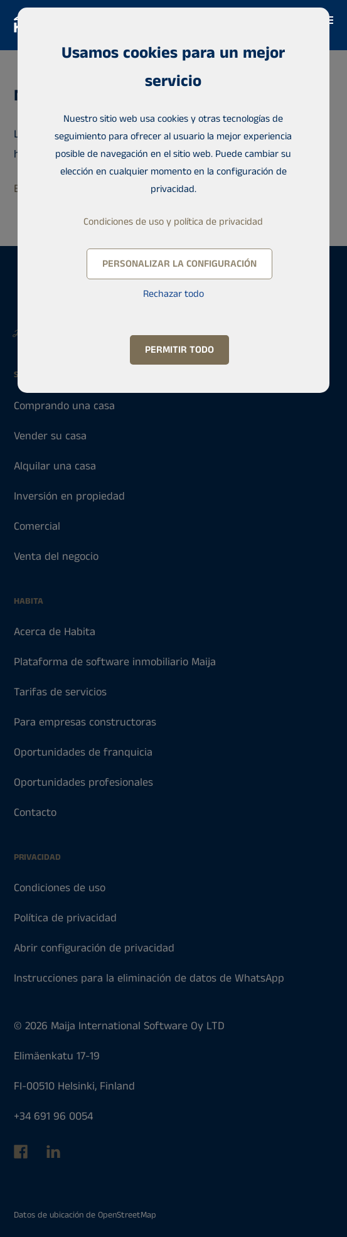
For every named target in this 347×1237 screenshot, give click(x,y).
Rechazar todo (173, 294)
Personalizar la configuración (179, 264)
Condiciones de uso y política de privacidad (173, 222)
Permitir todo (179, 350)
